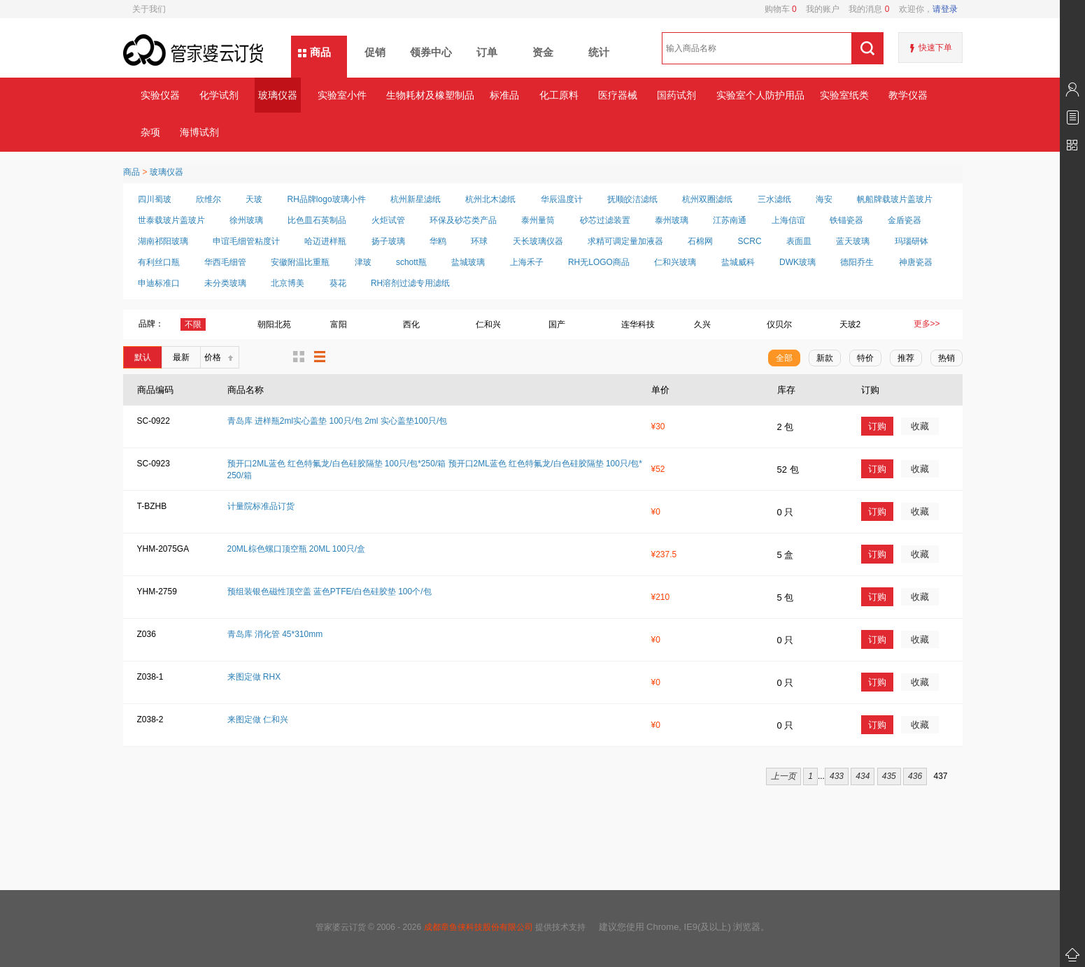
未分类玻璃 (225, 283)
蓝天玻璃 (853, 241)
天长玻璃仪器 (538, 241)
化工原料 (559, 95)
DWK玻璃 (797, 262)
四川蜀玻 (154, 199)
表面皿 (798, 241)
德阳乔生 (857, 262)
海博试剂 (199, 132)
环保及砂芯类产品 (463, 220)
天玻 (254, 199)
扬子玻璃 (388, 241)
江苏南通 (729, 220)
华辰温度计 (562, 199)
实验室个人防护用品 (760, 95)
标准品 (504, 95)
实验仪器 (160, 95)
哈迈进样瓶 (325, 241)
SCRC (750, 241)
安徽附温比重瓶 (300, 262)
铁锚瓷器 (846, 220)
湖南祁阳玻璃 (163, 241)
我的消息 (864, 9)
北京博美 (287, 283)
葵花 (337, 283)
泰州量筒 (538, 220)
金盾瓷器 (904, 220)
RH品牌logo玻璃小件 (327, 199)
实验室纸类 (844, 95)
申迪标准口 (159, 283)
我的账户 (818, 9)
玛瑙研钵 (911, 241)
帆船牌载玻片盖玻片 (894, 199)
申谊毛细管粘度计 (246, 241)
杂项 (150, 132)
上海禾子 (527, 262)
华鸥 (438, 241)
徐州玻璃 (246, 220)
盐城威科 (738, 262)
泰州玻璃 (671, 220)
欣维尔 (208, 199)
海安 (824, 199)
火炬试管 (388, 220)
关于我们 (149, 9)
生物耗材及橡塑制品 (430, 95)
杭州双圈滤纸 (707, 199)
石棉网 (700, 241)
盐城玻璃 (468, 262)
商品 (320, 52)
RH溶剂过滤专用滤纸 (410, 283)
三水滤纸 (774, 199)
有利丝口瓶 (159, 262)
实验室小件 (342, 95)
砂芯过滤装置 (605, 220)
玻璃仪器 (277, 95)
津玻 (363, 262)
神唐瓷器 (915, 262)
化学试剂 (219, 95)
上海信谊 (788, 220)
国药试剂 (676, 95)
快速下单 (935, 47)
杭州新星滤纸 (415, 199)
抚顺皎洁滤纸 (632, 199)
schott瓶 (411, 262)
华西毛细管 (225, 262)
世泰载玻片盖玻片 (171, 220)
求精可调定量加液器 (625, 241)
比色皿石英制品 (317, 220)
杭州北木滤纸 (490, 199)
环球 (479, 241)
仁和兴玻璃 (675, 262)
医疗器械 (617, 95)
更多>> (927, 324)
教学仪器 (908, 95)
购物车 (781, 9)
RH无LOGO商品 (599, 262)
